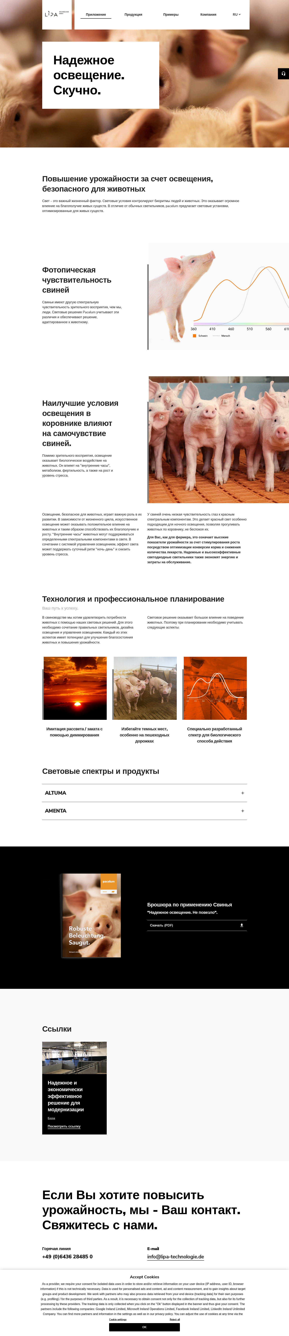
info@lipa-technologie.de (175, 1256)
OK (144, 1327)
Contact (283, 73)
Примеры (171, 14)
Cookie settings (117, 1319)
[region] (144, 1303)
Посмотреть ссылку (64, 1126)
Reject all (175, 1319)
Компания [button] (208, 14)
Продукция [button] (133, 14)
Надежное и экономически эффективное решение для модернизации (66, 1096)
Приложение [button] (96, 14)
